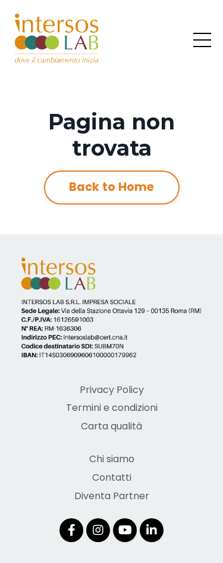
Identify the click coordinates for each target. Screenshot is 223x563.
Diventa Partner (111, 496)
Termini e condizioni (112, 407)
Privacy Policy (112, 390)
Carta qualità (111, 426)
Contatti (111, 477)
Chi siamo (111, 459)
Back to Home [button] (112, 187)
